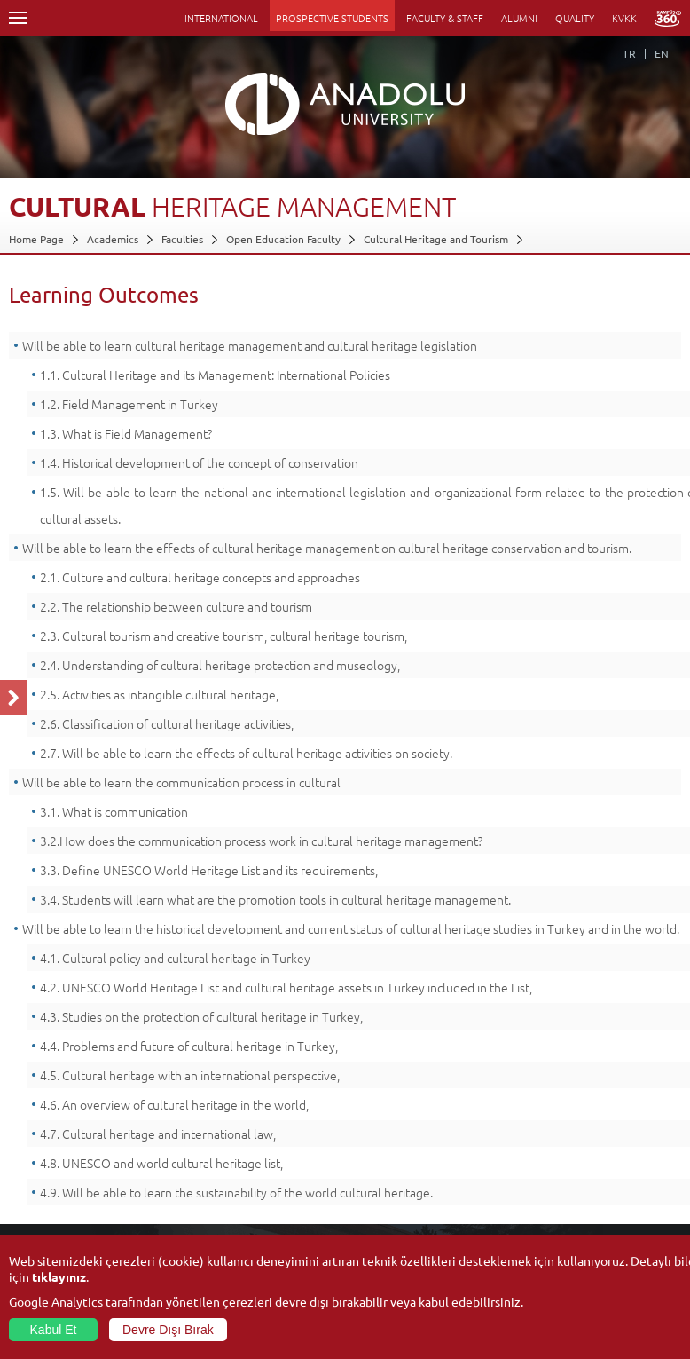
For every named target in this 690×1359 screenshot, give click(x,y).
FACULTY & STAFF (444, 18)
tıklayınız (59, 1276)
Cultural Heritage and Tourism (436, 239)
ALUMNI (519, 18)
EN (662, 53)
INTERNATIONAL (221, 18)
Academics (112, 239)
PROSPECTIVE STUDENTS (332, 18)
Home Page (36, 239)
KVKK (624, 18)
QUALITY (574, 18)
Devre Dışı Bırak (168, 1330)
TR (629, 53)
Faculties (182, 239)
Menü (17, 18)
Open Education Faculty (283, 239)
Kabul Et (53, 1330)
